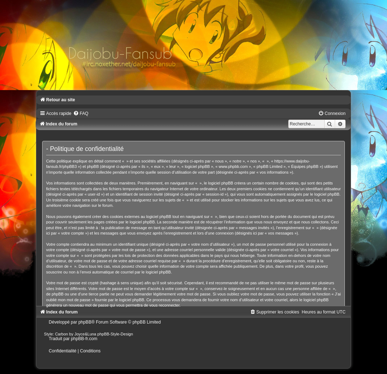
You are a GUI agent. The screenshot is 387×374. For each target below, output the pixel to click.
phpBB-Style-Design (115, 334)
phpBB (84, 322)
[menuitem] (80, 113)
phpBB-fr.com (84, 338)
